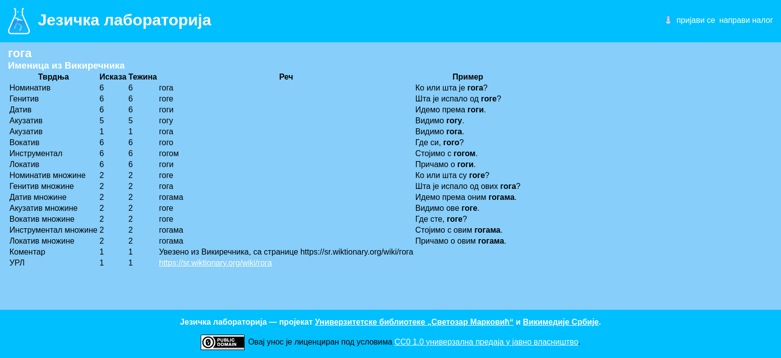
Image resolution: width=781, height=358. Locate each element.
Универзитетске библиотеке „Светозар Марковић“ (414, 322)
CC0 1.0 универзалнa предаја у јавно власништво (486, 342)
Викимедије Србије (561, 322)
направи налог (746, 20)
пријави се (695, 20)
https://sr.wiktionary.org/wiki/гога (215, 263)
